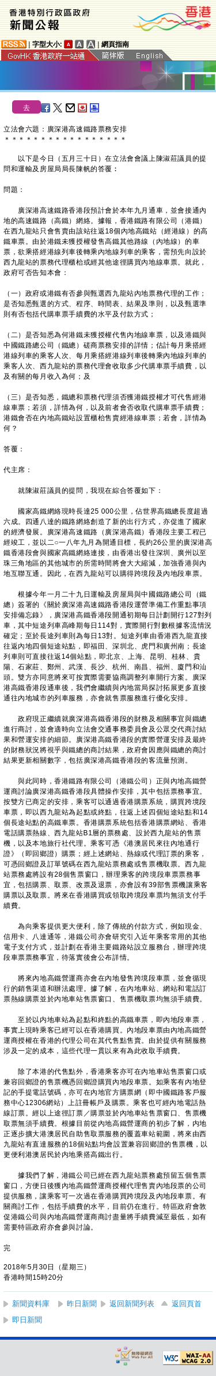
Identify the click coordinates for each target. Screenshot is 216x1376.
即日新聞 (27, 1319)
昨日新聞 (82, 1303)
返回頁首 (187, 1303)
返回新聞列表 (131, 1303)
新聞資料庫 (31, 1303)
